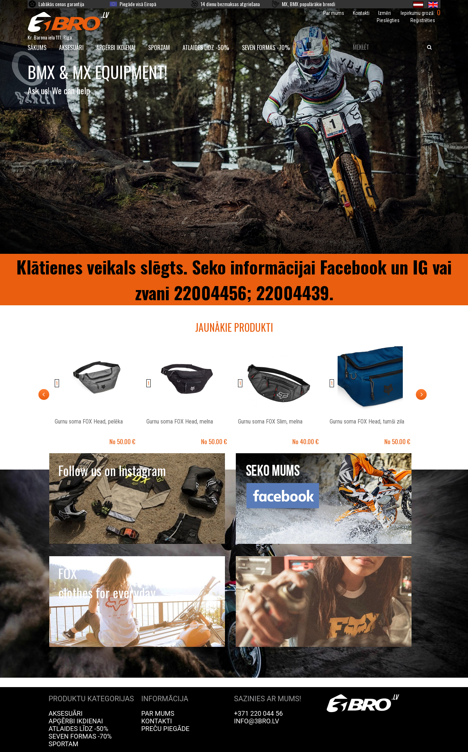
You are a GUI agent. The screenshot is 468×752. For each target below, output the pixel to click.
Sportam (159, 47)
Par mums (333, 13)
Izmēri (384, 13)
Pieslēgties (388, 20)
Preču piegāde (165, 728)
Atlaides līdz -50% (206, 47)
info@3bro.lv (256, 721)
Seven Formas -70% (266, 47)
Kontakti (361, 13)
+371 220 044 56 (258, 713)
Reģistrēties (422, 20)
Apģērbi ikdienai (115, 47)
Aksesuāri (71, 47)
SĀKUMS (37, 47)
